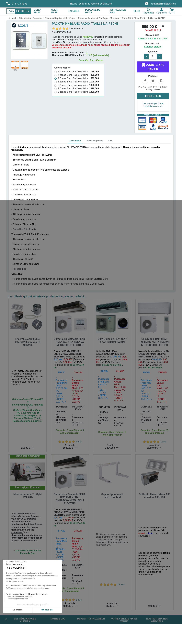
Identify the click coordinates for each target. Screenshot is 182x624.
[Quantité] (152, 56)
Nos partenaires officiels (157, 555)
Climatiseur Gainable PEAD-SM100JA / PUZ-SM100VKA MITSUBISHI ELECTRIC (70, 434)
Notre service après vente (124, 555)
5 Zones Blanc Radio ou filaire (73, 81)
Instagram (105, 575)
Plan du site (14, 584)
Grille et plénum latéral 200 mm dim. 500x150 (154, 431)
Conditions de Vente (18, 579)
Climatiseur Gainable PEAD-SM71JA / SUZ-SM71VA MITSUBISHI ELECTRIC (70, 309)
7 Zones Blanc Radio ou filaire (73, 88)
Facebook (97, 575)
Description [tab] (75, 141)
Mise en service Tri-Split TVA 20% (27, 431)
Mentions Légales (17, 574)
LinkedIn (113, 575)
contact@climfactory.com (160, 3)
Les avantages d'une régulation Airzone (152, 104)
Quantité (152, 51)
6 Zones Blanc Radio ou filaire (73, 85)
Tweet (153, 81)
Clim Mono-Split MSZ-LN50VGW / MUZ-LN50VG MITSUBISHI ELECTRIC (155, 309)
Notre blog (58, 554)
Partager (145, 81)
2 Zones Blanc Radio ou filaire (73, 78)
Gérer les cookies (17, 588)
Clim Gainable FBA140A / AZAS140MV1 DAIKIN (112, 308)
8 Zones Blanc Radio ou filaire (73, 92)
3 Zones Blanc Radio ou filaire (73, 71)
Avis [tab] (110, 141)
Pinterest (161, 81)
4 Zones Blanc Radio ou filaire (73, 75)
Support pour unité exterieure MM (112, 431)
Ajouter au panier (153, 67)
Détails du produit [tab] (94, 141)
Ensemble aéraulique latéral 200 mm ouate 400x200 (27, 309)
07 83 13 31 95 (16, 3)
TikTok (121, 575)
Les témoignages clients (25, 555)
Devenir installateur (91, 554)
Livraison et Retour (17, 569)
